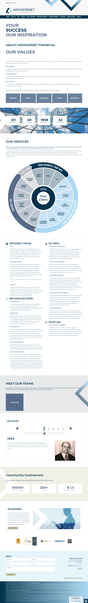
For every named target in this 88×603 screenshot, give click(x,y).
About (7, 17)
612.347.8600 (11, 3)
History (23, 17)
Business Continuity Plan (24, 590)
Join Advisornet (71, 17)
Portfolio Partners (42, 17)
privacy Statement (68, 578)
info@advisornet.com (76, 565)
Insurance (63, 17)
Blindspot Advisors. (35, 582)
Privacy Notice (78, 578)
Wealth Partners (31, 17)
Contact (79, 17)
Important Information (14, 590)
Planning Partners (54, 17)
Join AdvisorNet (12, 528)
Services (13, 17)
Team (18, 17)
